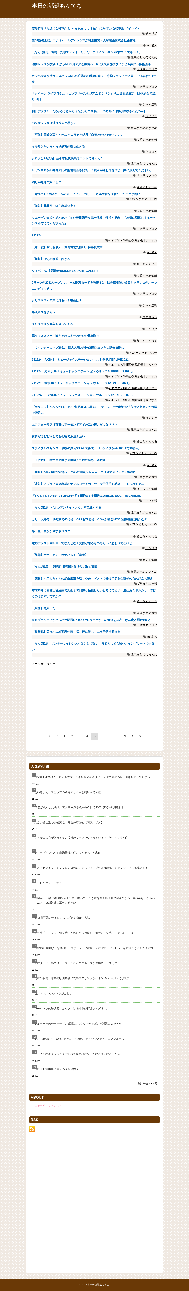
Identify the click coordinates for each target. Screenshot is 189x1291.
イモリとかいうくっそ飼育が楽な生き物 (58, 146)
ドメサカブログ (147, 69)
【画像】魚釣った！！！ (48, 608)
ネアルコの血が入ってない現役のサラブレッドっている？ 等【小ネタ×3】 (81, 837)
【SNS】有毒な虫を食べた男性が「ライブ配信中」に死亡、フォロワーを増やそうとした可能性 (94, 948)
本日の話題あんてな (57, 6)
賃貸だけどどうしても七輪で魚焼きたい (58, 436)
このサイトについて (47, 1106)
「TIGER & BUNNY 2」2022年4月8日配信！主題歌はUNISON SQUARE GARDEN (86, 495)
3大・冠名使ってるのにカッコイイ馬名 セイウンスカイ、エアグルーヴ (79, 1038)
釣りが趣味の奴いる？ (46, 182)
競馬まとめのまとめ (144, 57)
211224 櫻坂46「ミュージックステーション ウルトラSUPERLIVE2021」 (81, 383)
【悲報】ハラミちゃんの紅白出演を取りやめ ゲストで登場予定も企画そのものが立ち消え (92, 578)
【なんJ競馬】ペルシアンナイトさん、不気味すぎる (66, 507)
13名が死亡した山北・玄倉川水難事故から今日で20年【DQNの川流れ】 (79, 807)
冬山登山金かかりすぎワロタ (51, 531)
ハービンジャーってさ (48, 883)
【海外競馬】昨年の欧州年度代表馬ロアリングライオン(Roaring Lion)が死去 (81, 978)
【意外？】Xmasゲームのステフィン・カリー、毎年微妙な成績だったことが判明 (86, 194)
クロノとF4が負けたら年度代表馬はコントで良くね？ (67, 158)
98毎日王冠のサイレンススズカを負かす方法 (62, 917)
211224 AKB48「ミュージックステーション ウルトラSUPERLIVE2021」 (82, 359)
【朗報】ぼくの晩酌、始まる (51, 259)
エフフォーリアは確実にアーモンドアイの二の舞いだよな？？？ (74, 424)
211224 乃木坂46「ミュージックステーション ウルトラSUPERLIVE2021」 (83, 371)
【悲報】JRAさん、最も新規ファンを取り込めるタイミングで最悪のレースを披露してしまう (92, 777)
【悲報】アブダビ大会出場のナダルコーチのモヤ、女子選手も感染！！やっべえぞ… (88, 483)
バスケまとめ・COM (143, 199)
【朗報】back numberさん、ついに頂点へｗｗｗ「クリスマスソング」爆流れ (84, 472)
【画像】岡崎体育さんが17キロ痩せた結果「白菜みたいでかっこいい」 (79, 134)
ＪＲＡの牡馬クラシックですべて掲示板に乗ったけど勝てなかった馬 (77, 1053)
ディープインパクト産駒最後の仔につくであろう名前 (67, 852)
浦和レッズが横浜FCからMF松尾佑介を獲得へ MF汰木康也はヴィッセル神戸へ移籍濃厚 (91, 64)
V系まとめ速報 (147, 139)
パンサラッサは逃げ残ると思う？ (54, 123)
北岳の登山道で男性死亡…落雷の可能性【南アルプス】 (69, 822)
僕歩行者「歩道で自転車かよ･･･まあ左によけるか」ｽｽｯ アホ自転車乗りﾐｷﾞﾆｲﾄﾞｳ (85, 28)
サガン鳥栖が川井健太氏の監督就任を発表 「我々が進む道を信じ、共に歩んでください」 (92, 170)
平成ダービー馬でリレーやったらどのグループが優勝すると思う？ (75, 963)
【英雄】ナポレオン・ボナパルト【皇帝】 (60, 555)
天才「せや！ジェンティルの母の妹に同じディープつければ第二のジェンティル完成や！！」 (92, 867)
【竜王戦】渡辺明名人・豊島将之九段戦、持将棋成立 (67, 247)
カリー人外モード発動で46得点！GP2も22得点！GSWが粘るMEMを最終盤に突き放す (89, 519)
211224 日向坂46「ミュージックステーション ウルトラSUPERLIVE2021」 (83, 395)
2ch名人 (152, 45)
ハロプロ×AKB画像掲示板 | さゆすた (133, 240)
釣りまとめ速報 (147, 187)
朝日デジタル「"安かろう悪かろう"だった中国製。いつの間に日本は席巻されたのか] (88, 111)
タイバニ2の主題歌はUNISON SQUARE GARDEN (65, 270)
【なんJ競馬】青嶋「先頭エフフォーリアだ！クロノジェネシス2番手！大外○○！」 (87, 52)
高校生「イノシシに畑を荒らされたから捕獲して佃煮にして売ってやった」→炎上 (85, 932)
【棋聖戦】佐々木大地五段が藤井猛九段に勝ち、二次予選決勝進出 (76, 631)
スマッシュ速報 (147, 488)
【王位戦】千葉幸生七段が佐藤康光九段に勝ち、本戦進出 (70, 460)
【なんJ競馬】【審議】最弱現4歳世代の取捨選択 (64, 566)
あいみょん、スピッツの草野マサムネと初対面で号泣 (67, 792)
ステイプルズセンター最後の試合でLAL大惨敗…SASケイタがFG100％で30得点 (85, 448)
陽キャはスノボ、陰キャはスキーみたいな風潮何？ (66, 335)
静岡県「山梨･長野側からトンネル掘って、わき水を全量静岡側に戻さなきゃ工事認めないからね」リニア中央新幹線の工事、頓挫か (96, 900)
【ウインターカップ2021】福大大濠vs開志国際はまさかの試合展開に (78, 347)
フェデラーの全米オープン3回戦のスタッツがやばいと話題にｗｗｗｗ (78, 1023)
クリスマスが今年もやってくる (52, 324)
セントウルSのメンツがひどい (53, 993)
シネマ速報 (149, 104)
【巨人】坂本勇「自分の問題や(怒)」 (57, 1069)
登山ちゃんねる (147, 264)
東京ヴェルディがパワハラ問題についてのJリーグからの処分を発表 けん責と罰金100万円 (93, 620)
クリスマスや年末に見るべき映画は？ (57, 300)
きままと (151, 116)
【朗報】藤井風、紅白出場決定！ (54, 205)
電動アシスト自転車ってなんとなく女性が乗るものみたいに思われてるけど (82, 543)
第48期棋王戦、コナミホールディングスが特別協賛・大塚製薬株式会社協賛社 (83, 40)
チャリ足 (151, 33)
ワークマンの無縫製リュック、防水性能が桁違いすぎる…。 (71, 1008)
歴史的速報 (149, 317)
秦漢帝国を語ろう (43, 312)
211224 (37, 235)
